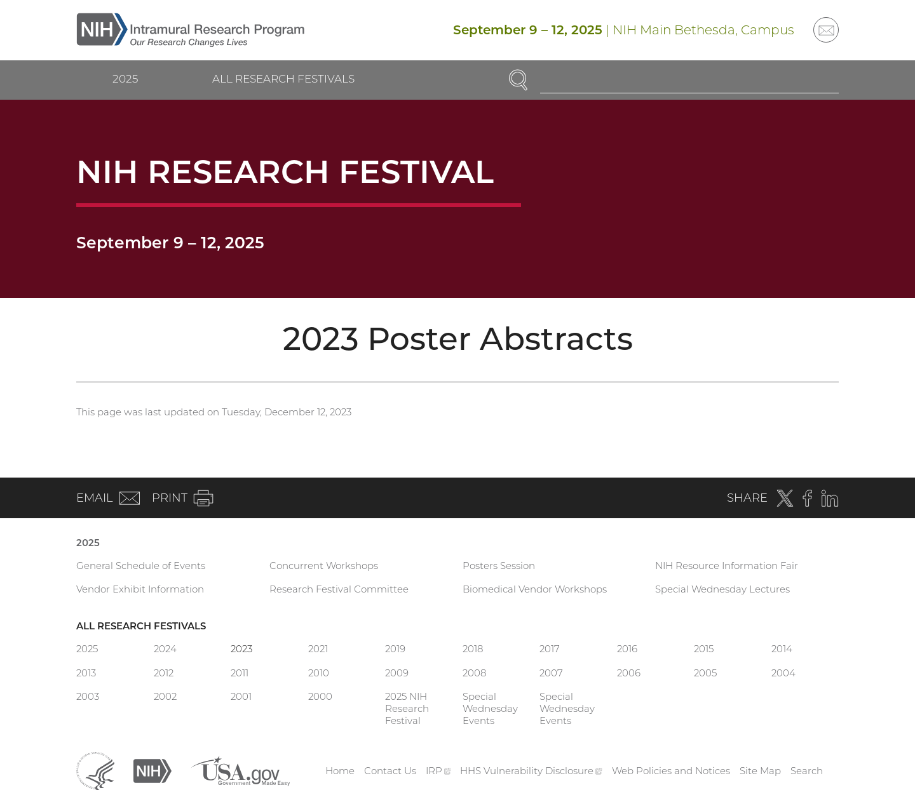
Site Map (760, 771)
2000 (320, 696)
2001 (241, 696)
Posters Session (499, 565)
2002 (165, 696)
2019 (395, 649)
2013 (86, 673)
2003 (87, 696)
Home (340, 771)
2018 (473, 649)
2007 (551, 673)
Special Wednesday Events (490, 708)
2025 (125, 78)
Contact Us (390, 771)
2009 (397, 673)
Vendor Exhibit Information (140, 589)
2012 (163, 673)
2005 (705, 673)
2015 (704, 649)
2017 (549, 649)
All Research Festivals (283, 78)
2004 (783, 673)
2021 (318, 649)
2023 (241, 649)
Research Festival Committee (339, 589)
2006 (628, 673)
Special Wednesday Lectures (722, 589)
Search (806, 771)
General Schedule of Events (140, 565)
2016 (627, 649)
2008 (474, 673)
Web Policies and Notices (671, 771)
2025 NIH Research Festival (407, 708)
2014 (781, 649)
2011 (239, 673)
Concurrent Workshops (323, 565)
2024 (165, 649)
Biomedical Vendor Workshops (535, 589)
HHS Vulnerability (531, 771)
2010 (318, 673)
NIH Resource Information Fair (726, 565)
